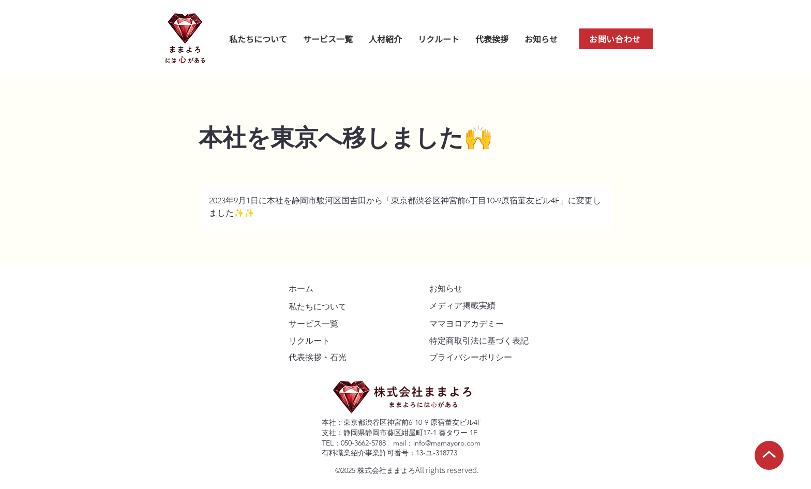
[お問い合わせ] (616, 38)
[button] (385, 39)
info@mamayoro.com (446, 443)
